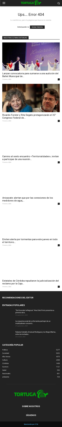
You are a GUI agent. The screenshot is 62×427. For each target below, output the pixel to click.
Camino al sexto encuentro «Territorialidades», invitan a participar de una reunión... (30, 158)
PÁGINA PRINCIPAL (37, 27)
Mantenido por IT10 (31, 424)
